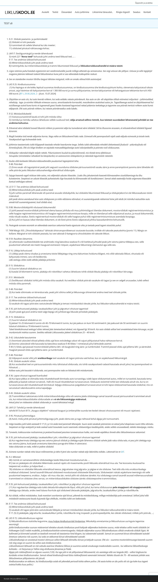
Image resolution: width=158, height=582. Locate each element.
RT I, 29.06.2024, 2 (28, 93)
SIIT (122, 451)
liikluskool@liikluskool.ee (18, 579)
